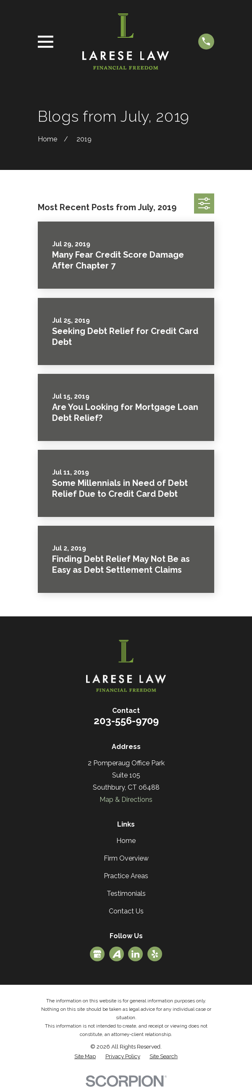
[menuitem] (85, 1056)
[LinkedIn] (135, 954)
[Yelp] (155, 954)
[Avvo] (117, 954)
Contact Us (126, 911)
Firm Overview (126, 858)
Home (126, 841)
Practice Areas (126, 876)
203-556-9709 (126, 721)
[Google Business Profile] (97, 954)
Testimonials (126, 894)
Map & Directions (126, 800)
